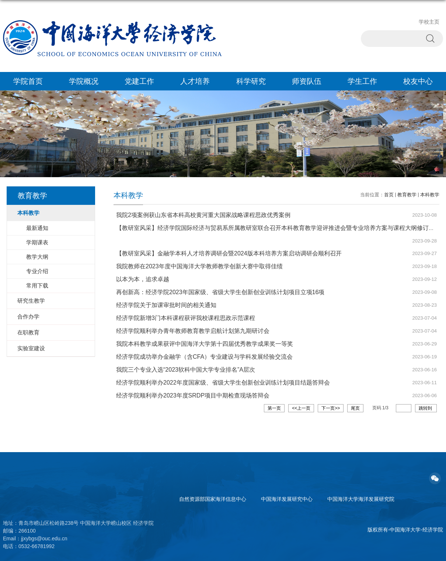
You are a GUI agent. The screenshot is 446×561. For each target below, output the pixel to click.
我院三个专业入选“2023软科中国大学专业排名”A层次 (185, 369)
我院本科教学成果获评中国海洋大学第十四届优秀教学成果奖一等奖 (204, 344)
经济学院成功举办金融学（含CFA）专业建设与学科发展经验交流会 (204, 357)
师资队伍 (306, 81)
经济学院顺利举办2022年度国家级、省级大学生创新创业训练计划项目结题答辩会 (223, 382)
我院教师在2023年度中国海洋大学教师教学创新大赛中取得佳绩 (199, 266)
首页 (389, 194)
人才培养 (195, 81)
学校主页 (429, 22)
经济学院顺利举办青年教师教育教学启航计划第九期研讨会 (192, 331)
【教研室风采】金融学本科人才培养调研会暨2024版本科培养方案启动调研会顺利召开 (229, 253)
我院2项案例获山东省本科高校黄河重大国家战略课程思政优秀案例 (203, 215)
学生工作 (362, 81)
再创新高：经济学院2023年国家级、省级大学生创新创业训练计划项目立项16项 (220, 292)
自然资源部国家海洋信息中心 (212, 499)
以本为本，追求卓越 (142, 279)
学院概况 (83, 81)
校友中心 (418, 81)
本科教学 (429, 194)
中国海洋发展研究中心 (287, 499)
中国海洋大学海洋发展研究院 (360, 499)
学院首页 (28, 81)
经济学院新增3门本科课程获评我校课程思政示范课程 (185, 318)
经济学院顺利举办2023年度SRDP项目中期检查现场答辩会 (192, 395)
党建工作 (139, 81)
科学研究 (251, 81)
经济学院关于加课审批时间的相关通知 (166, 305)
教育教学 (407, 194)
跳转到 (426, 408)
